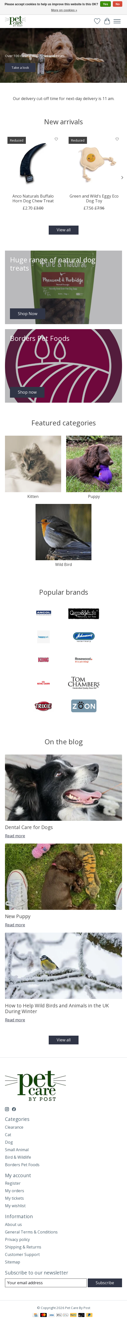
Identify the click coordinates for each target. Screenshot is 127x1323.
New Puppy (18, 916)
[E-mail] (46, 1282)
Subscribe (105, 1282)
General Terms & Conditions (31, 1232)
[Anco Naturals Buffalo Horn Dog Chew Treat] (33, 162)
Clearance (14, 1127)
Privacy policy (17, 1239)
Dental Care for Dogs (29, 827)
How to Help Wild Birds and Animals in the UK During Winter (57, 1008)
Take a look (20, 67)
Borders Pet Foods (22, 1164)
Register (13, 1183)
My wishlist (15, 1205)
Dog (9, 1142)
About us (13, 1224)
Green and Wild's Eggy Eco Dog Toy (94, 198)
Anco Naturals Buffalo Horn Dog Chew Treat (33, 198)
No (118, 4)
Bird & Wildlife (18, 1157)
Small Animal (17, 1149)
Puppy (94, 496)
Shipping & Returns (23, 1247)
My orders (14, 1190)
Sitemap (12, 1262)
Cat (8, 1134)
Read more (15, 836)
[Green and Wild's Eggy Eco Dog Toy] (94, 162)
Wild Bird (63, 564)
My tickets (14, 1198)
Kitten (33, 496)
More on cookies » (64, 10)
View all (64, 230)
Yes (105, 4)
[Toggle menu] (117, 21)
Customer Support (22, 1254)
